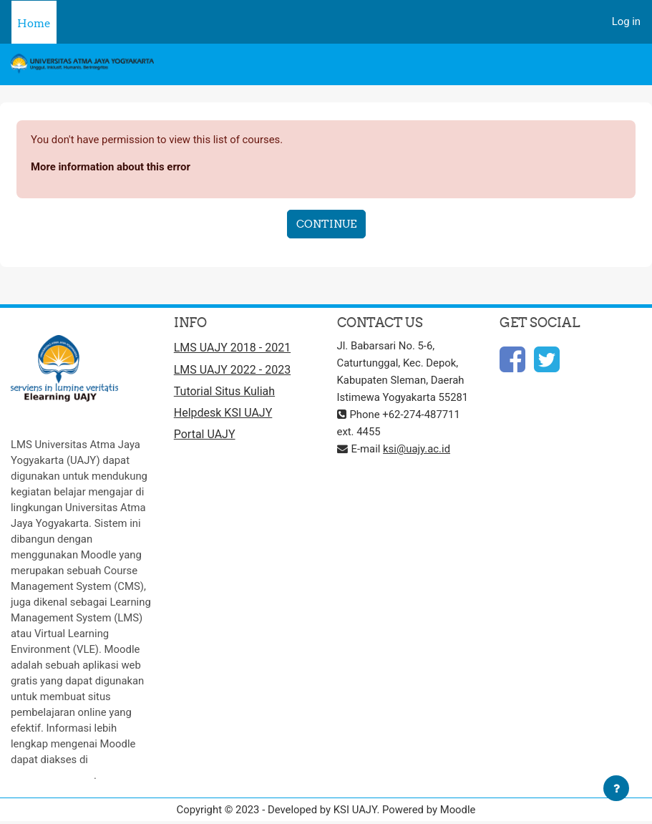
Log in (626, 21)
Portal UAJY (204, 434)
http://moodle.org (52, 775)
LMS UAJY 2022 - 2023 (232, 370)
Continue (326, 224)
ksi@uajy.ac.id (416, 448)
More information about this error (110, 166)
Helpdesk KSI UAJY (223, 413)
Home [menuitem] (34, 23)
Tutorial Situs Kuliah (224, 391)
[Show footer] (616, 788)
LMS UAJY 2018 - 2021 (232, 347)
